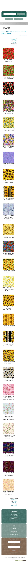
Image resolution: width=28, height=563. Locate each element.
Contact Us (14, 532)
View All (14, 42)
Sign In (9, 18)
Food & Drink (14, 45)
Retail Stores (14, 531)
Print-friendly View (23, 35)
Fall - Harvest (13, 39)
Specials (14, 528)
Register (18, 18)
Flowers (9, 33)
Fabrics (8, 31)
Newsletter (14, 529)
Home (4, 23)
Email (14, 544)
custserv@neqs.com (15, 520)
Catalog (3, 31)
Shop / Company (14, 539)
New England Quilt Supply (14, 7)
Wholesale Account (14, 534)
